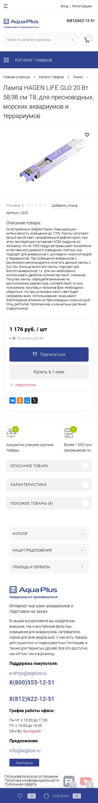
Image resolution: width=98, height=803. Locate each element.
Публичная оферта (21, 784)
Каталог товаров (27, 60)
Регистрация (82, 6)
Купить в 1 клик (49, 371)
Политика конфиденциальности (32, 780)
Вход (64, 6)
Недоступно (22, 385)
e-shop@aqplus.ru (28, 673)
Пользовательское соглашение (31, 776)
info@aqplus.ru (25, 750)
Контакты (24, 763)
